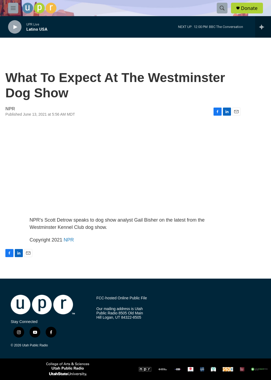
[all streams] (263, 27)
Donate (249, 8)
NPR (69, 240)
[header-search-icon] (222, 8)
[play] (14, 27)
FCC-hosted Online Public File (121, 298)
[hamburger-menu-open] (13, 8)
